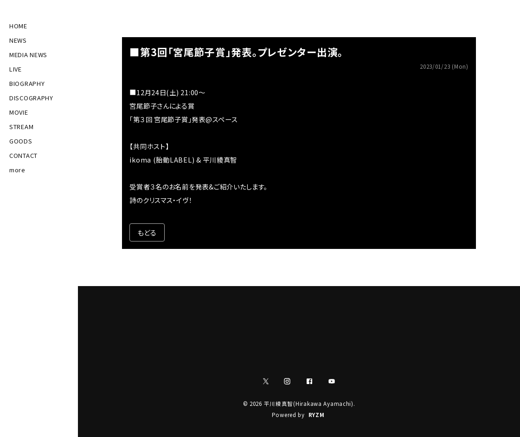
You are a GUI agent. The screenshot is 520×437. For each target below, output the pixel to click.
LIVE (15, 69)
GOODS (20, 141)
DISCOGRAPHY (31, 97)
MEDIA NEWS (28, 54)
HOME (18, 25)
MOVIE (18, 112)
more (17, 169)
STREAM (21, 126)
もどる (146, 232)
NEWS (18, 40)
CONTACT (23, 155)
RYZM (316, 414)
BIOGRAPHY (27, 83)
